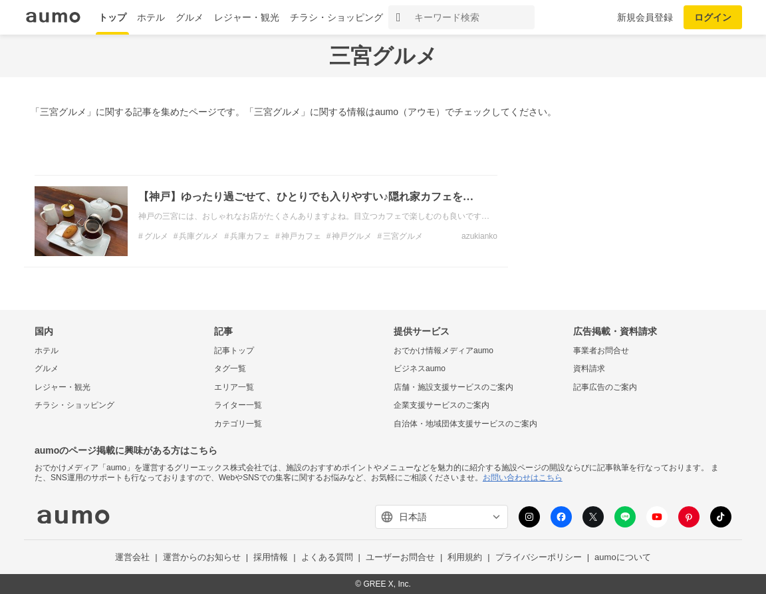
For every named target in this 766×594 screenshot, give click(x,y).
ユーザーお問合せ (400, 557)
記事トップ (234, 350)
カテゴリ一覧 (238, 423)
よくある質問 (327, 557)
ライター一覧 (238, 405)
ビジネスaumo (420, 368)
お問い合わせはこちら (523, 477)
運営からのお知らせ (202, 557)
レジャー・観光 (246, 17)
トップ (112, 17)
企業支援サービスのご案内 (441, 405)
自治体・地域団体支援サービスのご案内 (465, 423)
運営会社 (132, 557)
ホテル (151, 17)
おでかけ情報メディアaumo (443, 350)
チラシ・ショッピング (336, 17)
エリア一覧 (234, 387)
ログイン (712, 17)
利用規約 (464, 557)
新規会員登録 (645, 17)
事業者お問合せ (601, 350)
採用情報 (270, 557)
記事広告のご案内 (605, 387)
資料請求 (589, 368)
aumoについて (622, 557)
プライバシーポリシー (538, 557)
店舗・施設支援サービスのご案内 (453, 387)
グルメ (189, 17)
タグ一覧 (230, 368)
